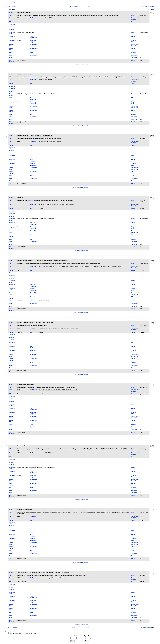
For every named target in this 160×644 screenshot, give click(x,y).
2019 (18, 18)
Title (10, 15)
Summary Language (33, 41)
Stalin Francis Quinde (24, 12)
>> (84, 6)
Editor (133, 36)
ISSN (10, 52)
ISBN (31, 52)
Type (132, 15)
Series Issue (34, 48)
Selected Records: (30, 633)
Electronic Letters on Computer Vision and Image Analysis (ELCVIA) (58, 390)
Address (11, 29)
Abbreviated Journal (135, 18)
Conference (134, 55)
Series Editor (11, 45)
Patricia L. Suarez (22, 446)
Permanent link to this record (80, 64)
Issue (31, 22)
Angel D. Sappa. (29, 135)
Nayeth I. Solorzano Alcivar (37, 260)
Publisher (12, 36)
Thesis (133, 32)
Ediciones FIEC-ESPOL (45, 18)
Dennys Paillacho (22, 260)
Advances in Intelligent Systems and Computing (52, 578)
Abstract (11, 27)
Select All (8, 6)
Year (10, 18)
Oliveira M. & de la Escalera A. (44, 135)
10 (82, 6)
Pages (133, 22)
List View (143, 6)
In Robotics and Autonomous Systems (50, 141)
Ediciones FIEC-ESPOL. (46, 453)
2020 (18, 390)
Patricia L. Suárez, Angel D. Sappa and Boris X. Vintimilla (35, 322)
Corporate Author (12, 32)
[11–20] (88, 6)
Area (10, 55)
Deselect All (15, 6)
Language (12, 40)
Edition (133, 48)
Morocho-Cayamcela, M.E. (25, 384)
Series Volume (11, 49)
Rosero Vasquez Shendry (25, 509)
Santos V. (20, 135)
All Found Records (15, 633)
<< (71, 6)
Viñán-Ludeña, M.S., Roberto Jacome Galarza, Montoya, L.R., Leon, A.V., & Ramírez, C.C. (44, 572)
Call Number (11, 60)
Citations (148, 6)
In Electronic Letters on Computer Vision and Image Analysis (56, 204)
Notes (10, 57)
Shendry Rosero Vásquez (25, 74)
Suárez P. (20, 197)
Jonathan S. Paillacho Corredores (57, 260)
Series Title (33, 44)
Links (152, 10)
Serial (133, 60)
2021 (18, 204)
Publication (33, 18)
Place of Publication (33, 36)
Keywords (12, 24)
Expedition (33, 55)
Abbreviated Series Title (135, 45)
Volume (11, 22)
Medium (133, 52)
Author (11, 12)
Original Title (133, 41)
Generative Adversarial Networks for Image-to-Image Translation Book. (59, 328)
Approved (134, 57)
